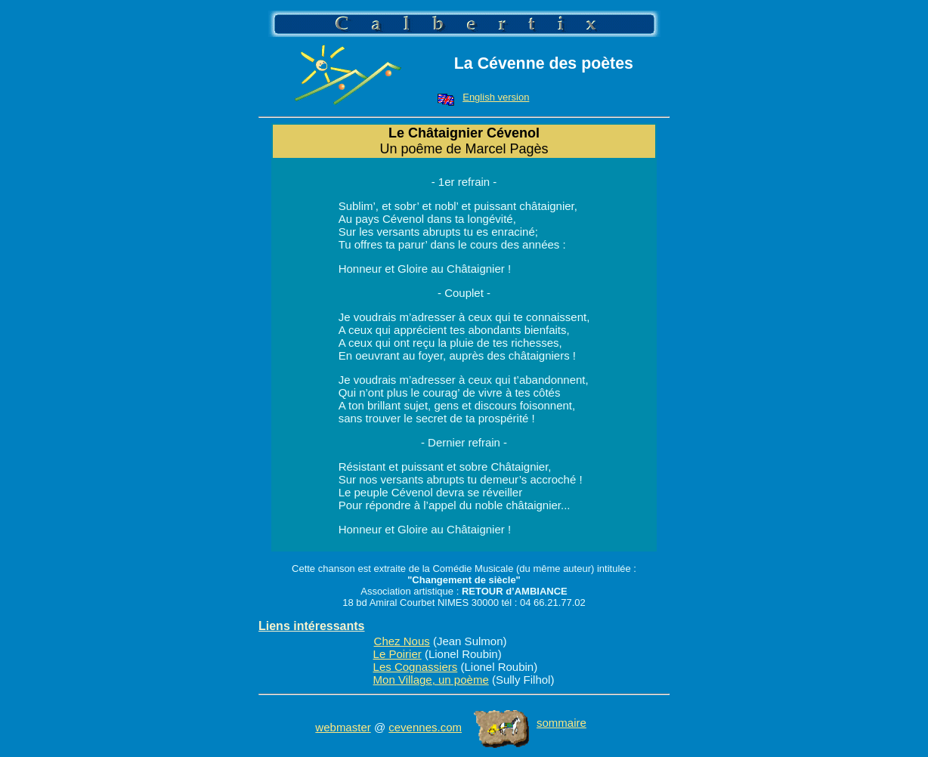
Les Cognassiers (415, 666)
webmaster (342, 727)
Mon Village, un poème (431, 679)
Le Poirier (397, 653)
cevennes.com (425, 727)
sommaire (530, 722)
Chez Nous (402, 641)
